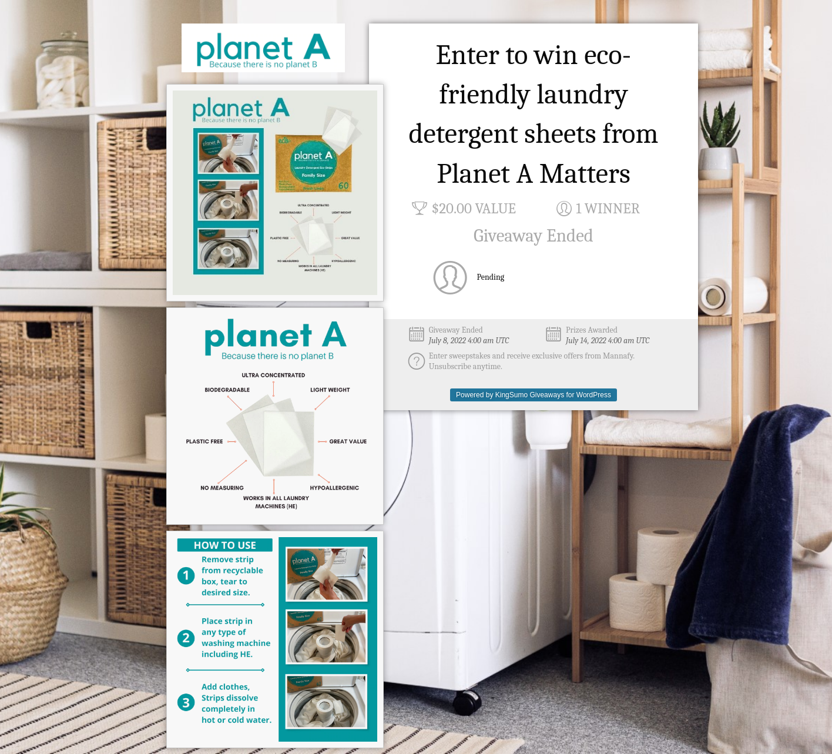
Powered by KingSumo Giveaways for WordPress (533, 395)
